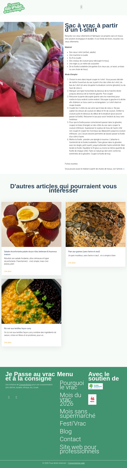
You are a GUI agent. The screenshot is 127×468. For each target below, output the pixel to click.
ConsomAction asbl (76, 463)
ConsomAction (25, 385)
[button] (81, 7)
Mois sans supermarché (73, 413)
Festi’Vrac (73, 423)
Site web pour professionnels (73, 449)
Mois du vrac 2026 (70, 399)
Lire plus (7, 271)
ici (124, 169)
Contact (70, 439)
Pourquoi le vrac (72, 385)
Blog (66, 431)
